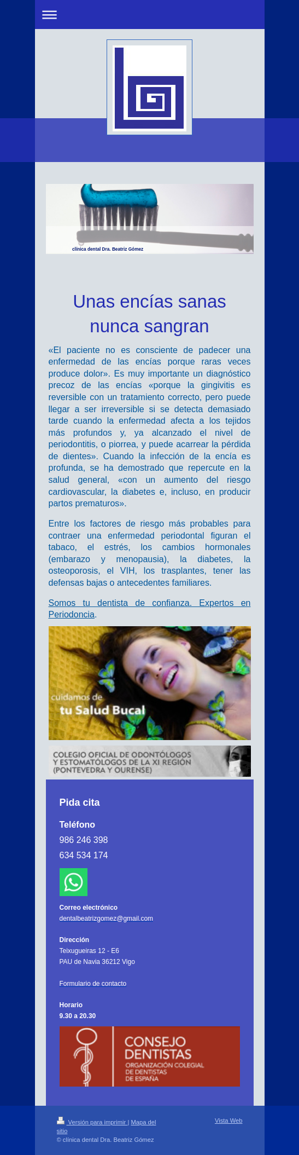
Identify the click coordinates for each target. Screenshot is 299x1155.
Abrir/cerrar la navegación (150, 14)
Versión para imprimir (92, 1122)
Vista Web (229, 1120)
